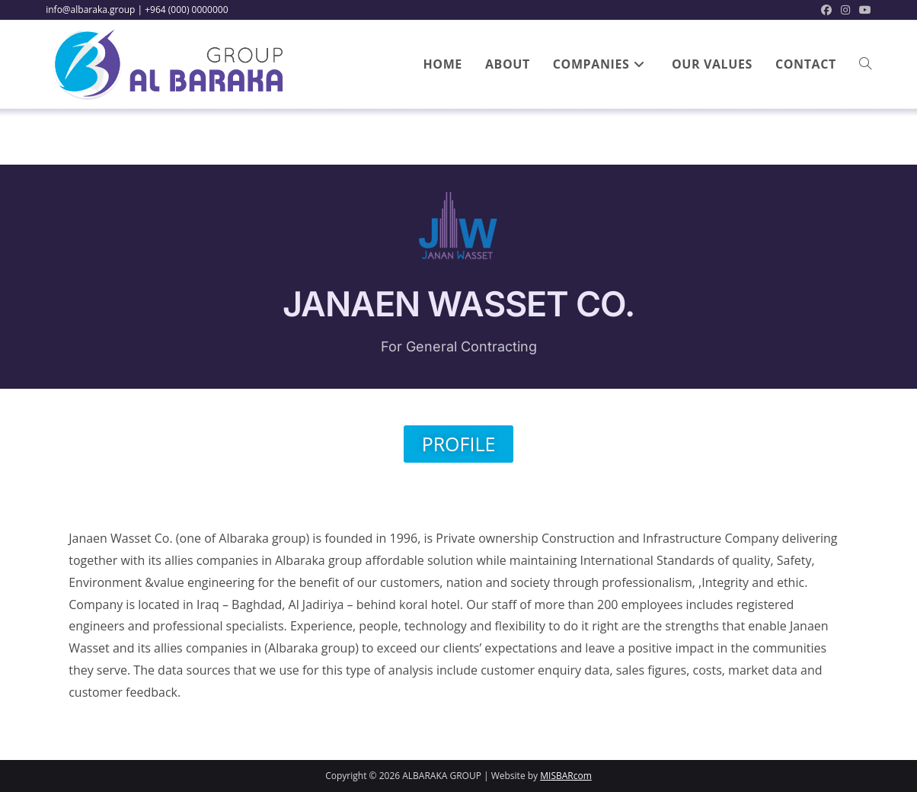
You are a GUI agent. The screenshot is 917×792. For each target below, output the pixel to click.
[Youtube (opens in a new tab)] (863, 10)
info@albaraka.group (90, 9)
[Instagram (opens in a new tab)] (845, 10)
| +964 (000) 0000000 (182, 9)
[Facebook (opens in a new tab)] (826, 10)
